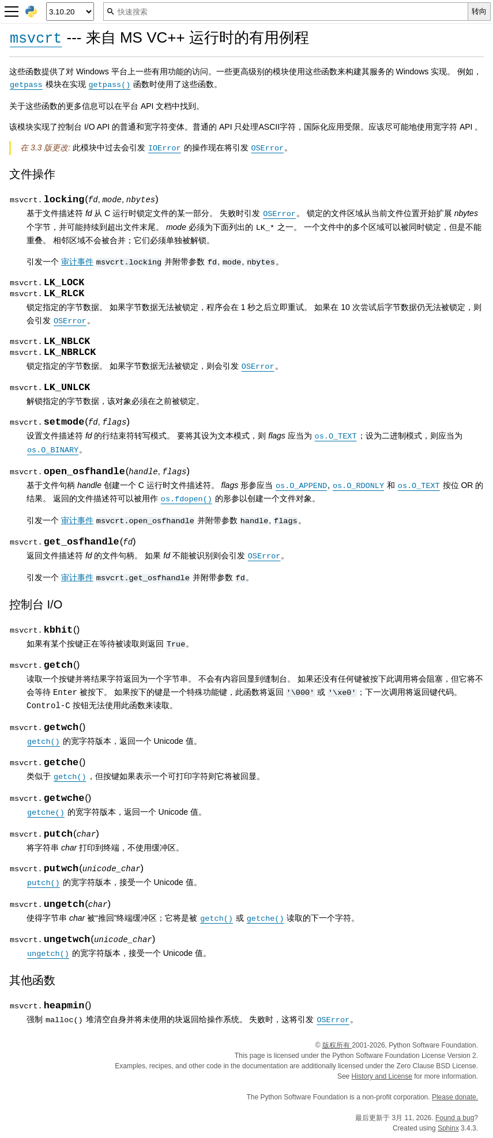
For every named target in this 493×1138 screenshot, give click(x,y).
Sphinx (448, 1128)
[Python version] (70, 11)
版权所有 (337, 1045)
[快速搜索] (286, 11)
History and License (382, 1076)
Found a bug (454, 1117)
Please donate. (455, 1096)
